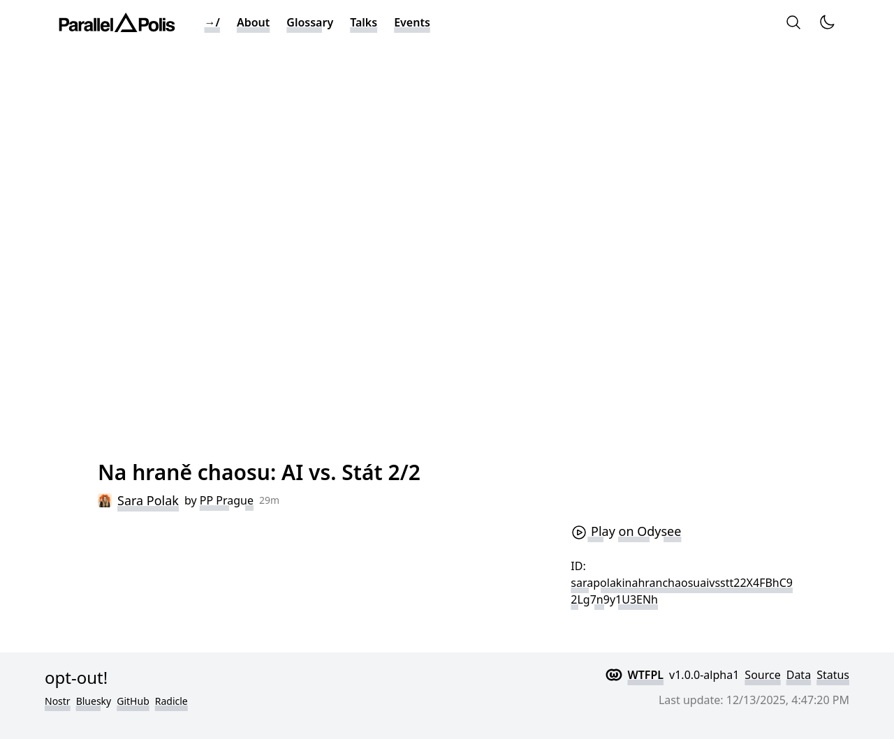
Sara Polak (148, 500)
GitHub (133, 701)
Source (762, 674)
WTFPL (646, 674)
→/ (212, 22)
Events (412, 22)
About (253, 22)
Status (832, 674)
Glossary (309, 22)
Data (798, 674)
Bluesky (94, 701)
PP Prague (227, 500)
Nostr (58, 701)
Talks (363, 22)
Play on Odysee (626, 531)
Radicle (171, 701)
